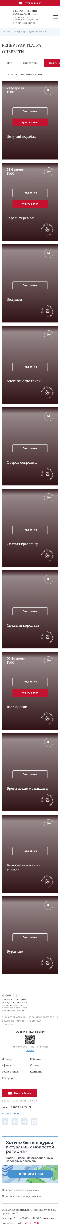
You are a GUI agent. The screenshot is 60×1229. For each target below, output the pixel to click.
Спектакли (30, 63)
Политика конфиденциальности (22, 1196)
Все (9, 63)
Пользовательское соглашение (21, 1189)
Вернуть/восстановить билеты (20, 1101)
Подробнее (30, 111)
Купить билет (30, 3)
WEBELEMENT (32, 1223)
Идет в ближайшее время (25, 74)
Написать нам (10, 1114)
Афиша (6, 1065)
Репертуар (8, 1077)
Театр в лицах (10, 1071)
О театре (7, 1058)
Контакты (36, 1071)
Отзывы (35, 1065)
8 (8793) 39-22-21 (21, 1107)
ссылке (30, 1050)
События (35, 1058)
